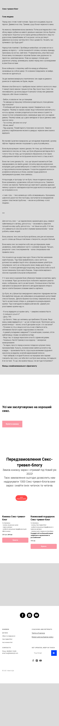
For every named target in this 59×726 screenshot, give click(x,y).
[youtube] (36, 615)
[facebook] (22, 615)
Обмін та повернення (8, 636)
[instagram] (29, 615)
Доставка (5, 633)
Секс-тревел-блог (7, 639)
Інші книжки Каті (7, 642)
